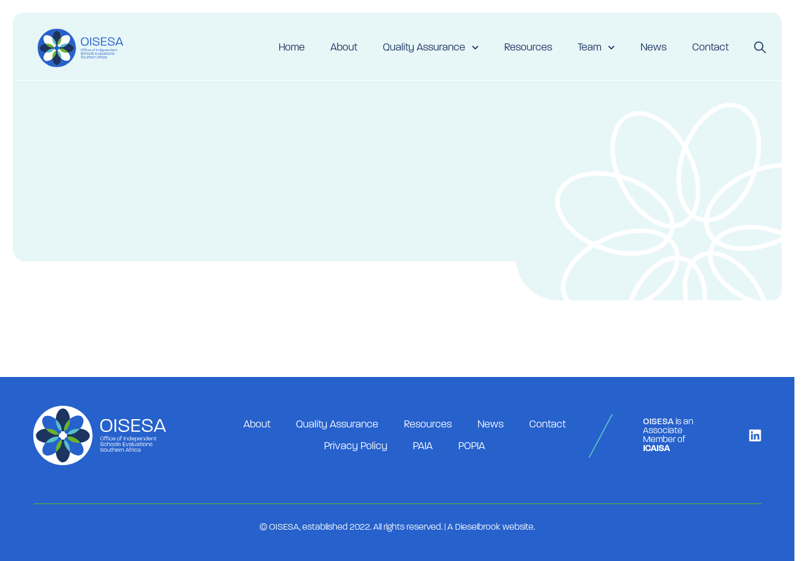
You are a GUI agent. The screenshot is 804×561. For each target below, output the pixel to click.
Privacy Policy (355, 447)
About (343, 48)
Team (596, 48)
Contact (710, 48)
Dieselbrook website (494, 527)
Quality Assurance (431, 48)
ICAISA (656, 449)
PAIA (423, 447)
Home (292, 48)
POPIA (471, 447)
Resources (528, 48)
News (653, 48)
